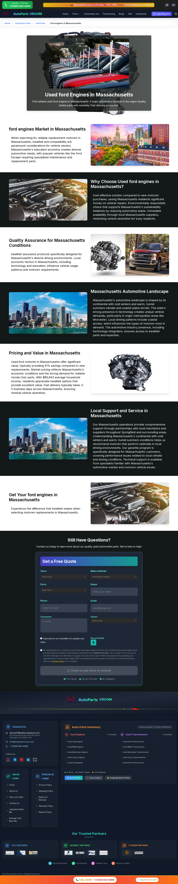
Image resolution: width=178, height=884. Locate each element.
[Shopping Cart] (176, 14)
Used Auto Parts (23, 23)
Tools (76, 14)
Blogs (121, 14)
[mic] (93, 642)
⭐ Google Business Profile (118, 778)
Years (43, 571)
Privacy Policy (58, 661)
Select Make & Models (114, 576)
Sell (130, 14)
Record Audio (97, 638)
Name (94, 584)
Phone (43, 600)
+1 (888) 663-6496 (19, 746)
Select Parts (64, 590)
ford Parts (40, 23)
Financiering (109, 14)
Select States (114, 620)
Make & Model (98, 571)
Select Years (64, 576)
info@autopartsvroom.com (22, 742)
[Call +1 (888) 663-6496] (17, 5)
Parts (43, 584)
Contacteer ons (91, 14)
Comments (46, 617)
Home (65, 14)
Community (141, 14)
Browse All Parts (74, 778)
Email (94, 600)
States (94, 617)
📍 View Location (94, 778)
